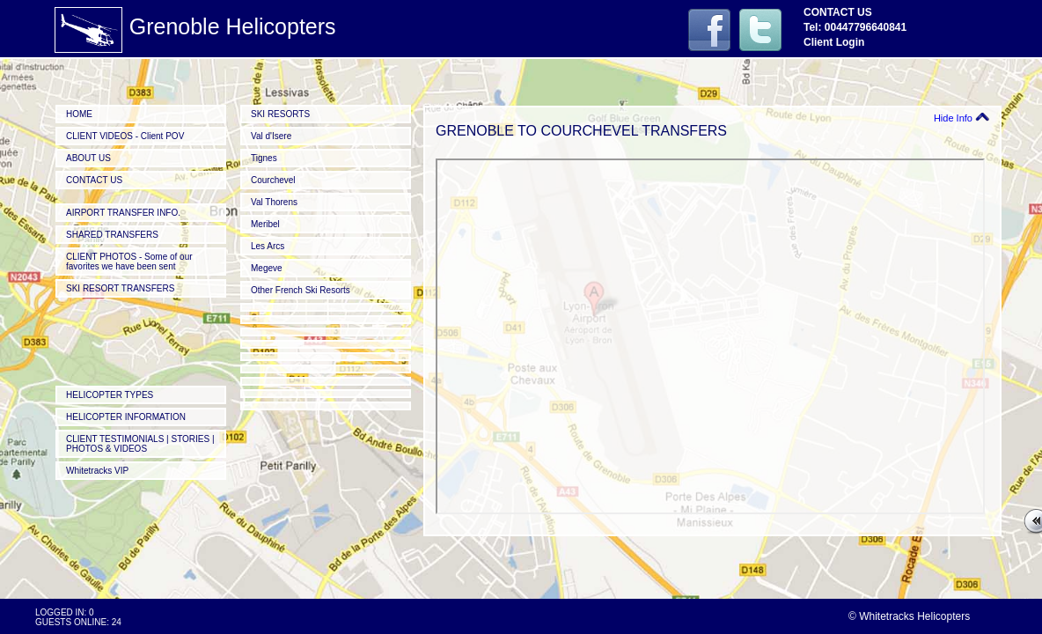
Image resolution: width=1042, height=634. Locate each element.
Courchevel (273, 180)
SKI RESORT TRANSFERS (120, 288)
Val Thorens (274, 202)
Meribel (265, 224)
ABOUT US (88, 158)
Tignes (264, 158)
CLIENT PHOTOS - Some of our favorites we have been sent (129, 261)
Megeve (267, 268)
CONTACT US (94, 180)
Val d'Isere (271, 136)
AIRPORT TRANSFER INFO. (123, 212)
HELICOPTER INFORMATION (126, 417)
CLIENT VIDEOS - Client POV (125, 136)
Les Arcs (267, 246)
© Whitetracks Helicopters (909, 616)
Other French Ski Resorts (300, 290)
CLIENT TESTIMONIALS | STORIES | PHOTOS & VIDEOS (140, 443)
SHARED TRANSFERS (112, 235)
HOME (79, 114)
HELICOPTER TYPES (109, 395)
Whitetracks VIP (97, 471)
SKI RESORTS (280, 114)
